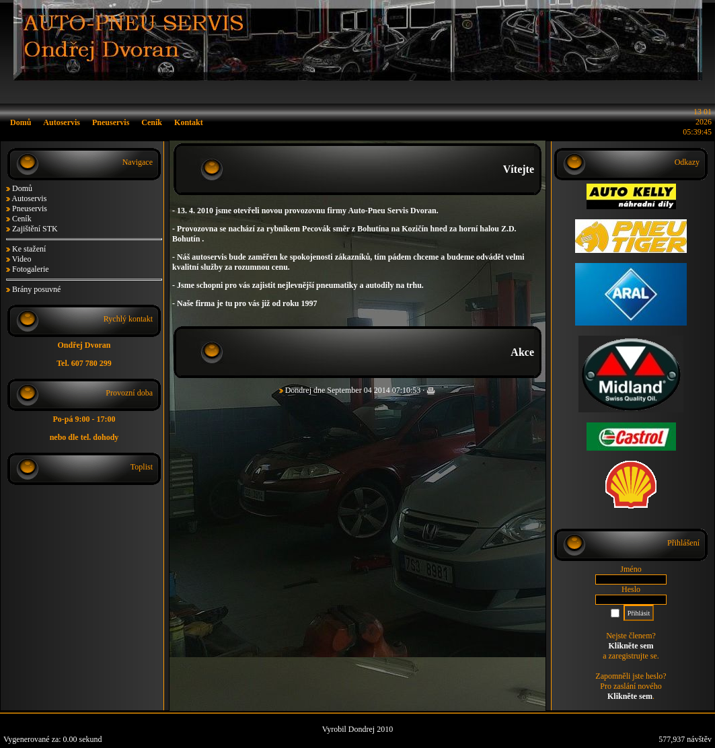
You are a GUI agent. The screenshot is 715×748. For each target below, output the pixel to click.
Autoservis (28, 198)
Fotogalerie (30, 269)
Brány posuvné (36, 289)
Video (22, 259)
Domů (22, 188)
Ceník (22, 218)
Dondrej (298, 390)
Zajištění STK (35, 228)
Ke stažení (29, 249)
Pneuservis (29, 208)
